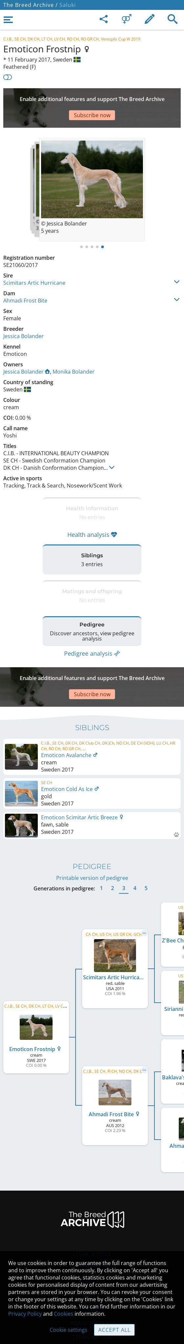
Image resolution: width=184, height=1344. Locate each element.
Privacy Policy (25, 1313)
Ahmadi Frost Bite (25, 280)
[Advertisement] (92, 98)
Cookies (63, 1313)
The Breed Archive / (30, 5)
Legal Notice (92, 1221)
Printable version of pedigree (92, 845)
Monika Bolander (74, 352)
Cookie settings (68, 1329)
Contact (92, 1235)
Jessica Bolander (23, 316)
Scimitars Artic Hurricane (34, 263)
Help (92, 1248)
